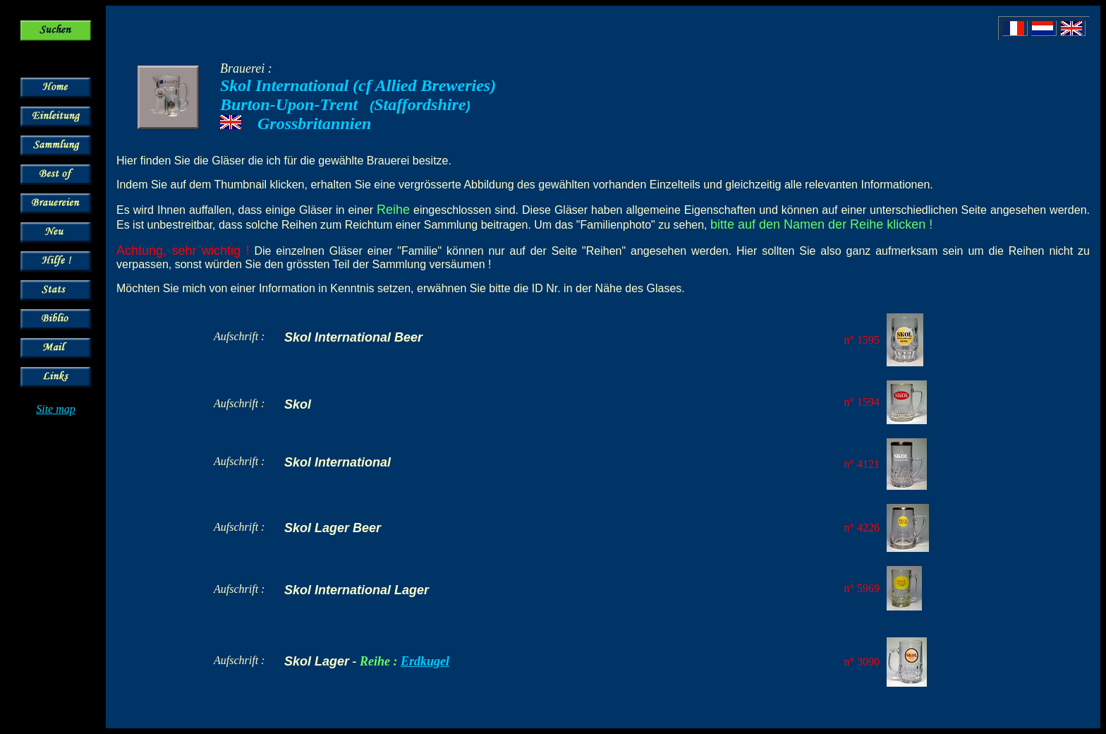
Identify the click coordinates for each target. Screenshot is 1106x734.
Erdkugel (425, 661)
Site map (55, 409)
